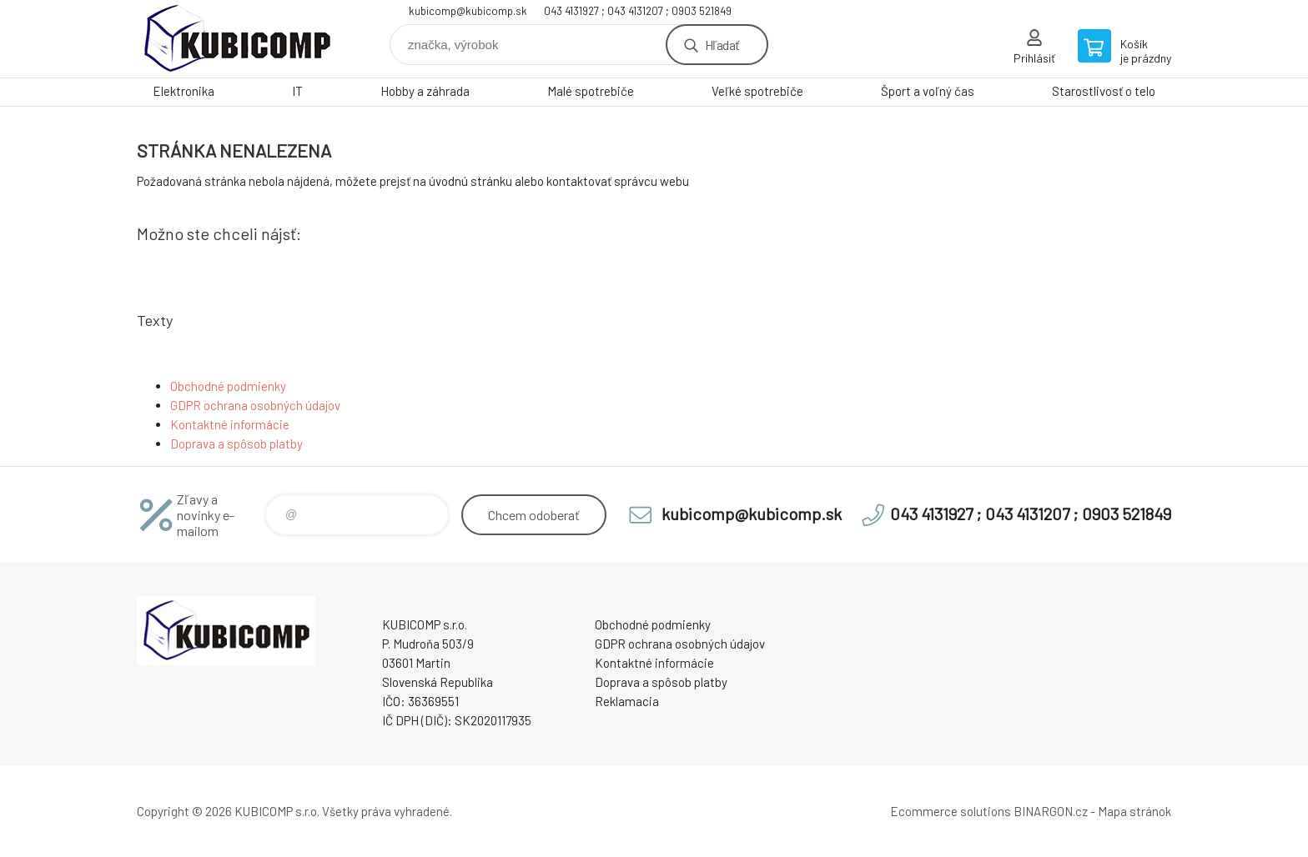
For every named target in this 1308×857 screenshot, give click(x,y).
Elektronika (183, 90)
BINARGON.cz (1051, 811)
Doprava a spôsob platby (236, 443)
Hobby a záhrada (425, 90)
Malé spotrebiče (590, 90)
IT (297, 90)
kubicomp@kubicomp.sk (468, 11)
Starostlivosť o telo (1103, 90)
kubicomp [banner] (237, 39)
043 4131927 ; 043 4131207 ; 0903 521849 (638, 11)
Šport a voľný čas (927, 90)
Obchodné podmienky (228, 385)
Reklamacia (627, 701)
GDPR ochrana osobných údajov (255, 405)
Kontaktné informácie (229, 424)
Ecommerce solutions (950, 811)
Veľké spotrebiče (757, 90)
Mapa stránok (1134, 811)
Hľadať (722, 45)
